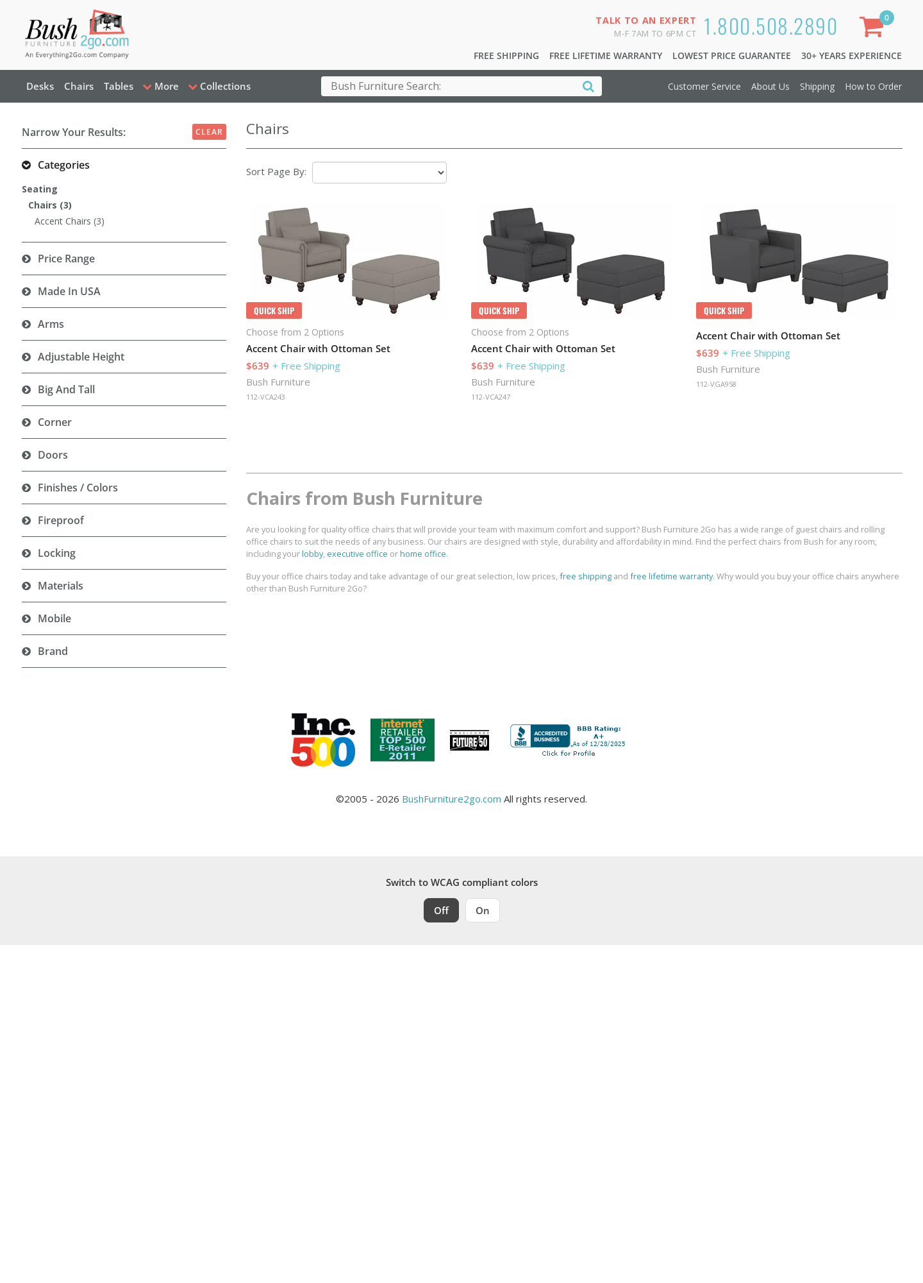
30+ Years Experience (851, 55)
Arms (51, 324)
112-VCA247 (490, 397)
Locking (57, 553)
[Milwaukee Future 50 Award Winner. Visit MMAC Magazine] (469, 740)
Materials (60, 586)
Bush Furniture (278, 381)
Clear (209, 131)
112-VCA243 (265, 397)
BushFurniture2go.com (451, 798)
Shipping (817, 86)
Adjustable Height (81, 357)
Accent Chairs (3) (69, 221)
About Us (770, 86)
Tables (118, 86)
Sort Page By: (276, 171)
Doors (53, 455)
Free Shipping (506, 55)
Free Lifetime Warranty (605, 55)
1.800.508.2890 (771, 25)
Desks (40, 86)
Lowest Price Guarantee (731, 55)
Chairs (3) (50, 205)
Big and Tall (66, 389)
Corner (55, 422)
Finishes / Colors (78, 487)
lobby (312, 553)
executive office (357, 553)
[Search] (588, 85)
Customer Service (704, 86)
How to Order (873, 86)
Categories (64, 165)
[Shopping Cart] (873, 29)
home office (423, 553)
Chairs (79, 86)
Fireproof (61, 520)
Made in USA (69, 291)
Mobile (54, 618)
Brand (53, 651)
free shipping (585, 576)
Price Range (66, 258)
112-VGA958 (716, 384)
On (483, 910)
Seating (40, 189)
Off (441, 910)
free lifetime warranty (671, 576)
